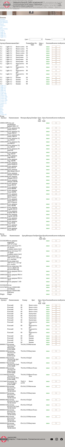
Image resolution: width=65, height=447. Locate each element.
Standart (2, 19)
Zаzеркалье (4, 21)
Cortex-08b (3, 100)
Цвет (26, 39)
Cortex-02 (3, 114)
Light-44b (3, 94)
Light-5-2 (3, 37)
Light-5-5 (3, 87)
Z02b (1, 113)
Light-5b (3, 89)
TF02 (2, 105)
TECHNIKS (4, 22)
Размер (48, 39)
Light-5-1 (3, 35)
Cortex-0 (3, 92)
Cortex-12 (3, 103)
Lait (1, 27)
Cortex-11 (3, 102)
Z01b (1, 110)
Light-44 (3, 90)
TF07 (2, 106)
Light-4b (3, 33)
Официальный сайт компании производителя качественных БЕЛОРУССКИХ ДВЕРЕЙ (23, 4)
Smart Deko (4, 29)
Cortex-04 (3, 95)
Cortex (2, 30)
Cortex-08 (3, 98)
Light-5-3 (3, 85)
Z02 (1, 111)
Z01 (1, 108)
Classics (2, 25)
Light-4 (2, 32)
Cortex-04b (3, 97)
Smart (2, 24)
